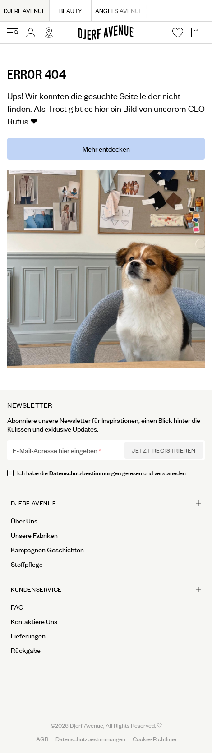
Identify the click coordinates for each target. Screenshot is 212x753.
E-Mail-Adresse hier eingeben (55, 450)
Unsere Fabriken (34, 535)
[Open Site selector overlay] (49, 32)
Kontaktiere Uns (34, 621)
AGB (42, 739)
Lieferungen (28, 635)
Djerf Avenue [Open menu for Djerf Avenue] (106, 503)
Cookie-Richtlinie (154, 739)
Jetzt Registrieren (164, 450)
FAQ (17, 607)
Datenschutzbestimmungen (85, 472)
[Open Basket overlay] (196, 32)
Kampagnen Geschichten (47, 549)
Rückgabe (26, 650)
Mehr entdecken (106, 148)
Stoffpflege (27, 564)
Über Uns (24, 520)
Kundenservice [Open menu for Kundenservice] (106, 589)
